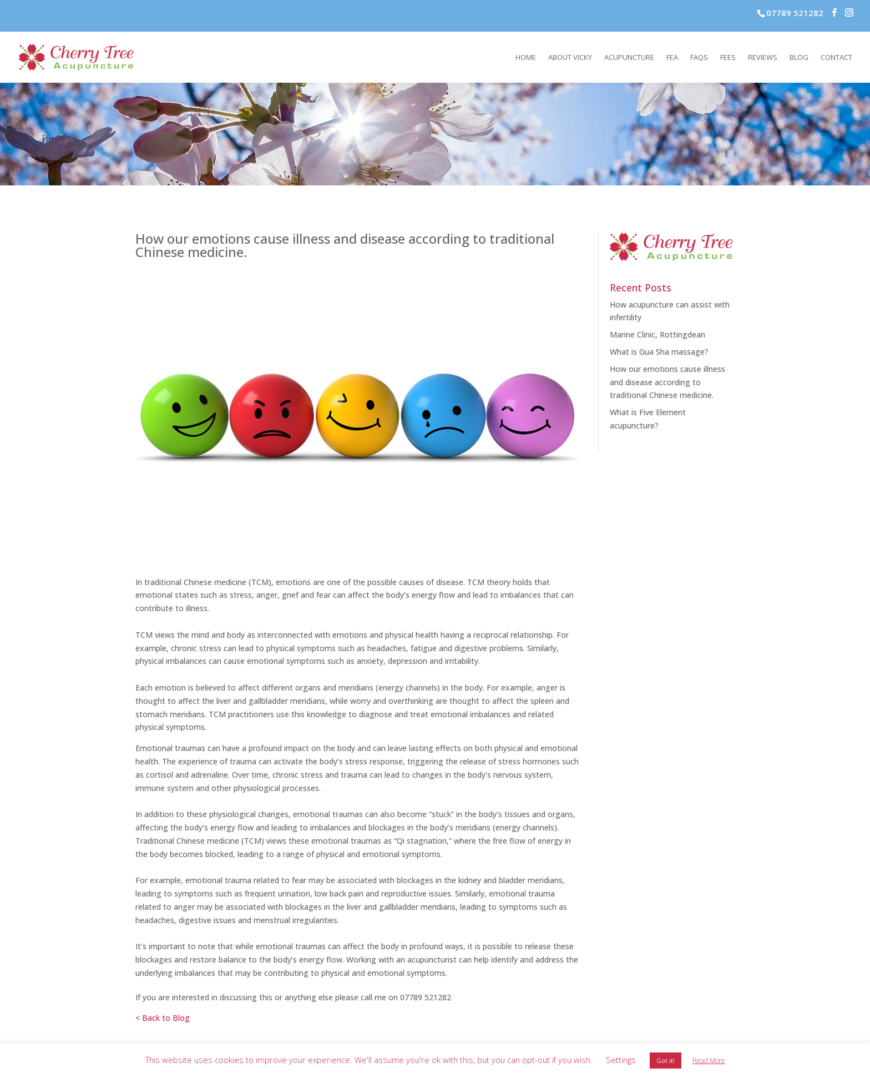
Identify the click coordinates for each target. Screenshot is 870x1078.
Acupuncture (629, 57)
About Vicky (570, 57)
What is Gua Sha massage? (659, 351)
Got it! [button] (665, 1060)
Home (525, 57)
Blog (799, 57)
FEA (672, 57)
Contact (836, 57)
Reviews (762, 57)
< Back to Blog (162, 1017)
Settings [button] (621, 1059)
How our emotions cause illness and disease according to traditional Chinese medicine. (667, 382)
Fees (728, 57)
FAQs (699, 57)
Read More (708, 1060)
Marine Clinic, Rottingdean (657, 334)
